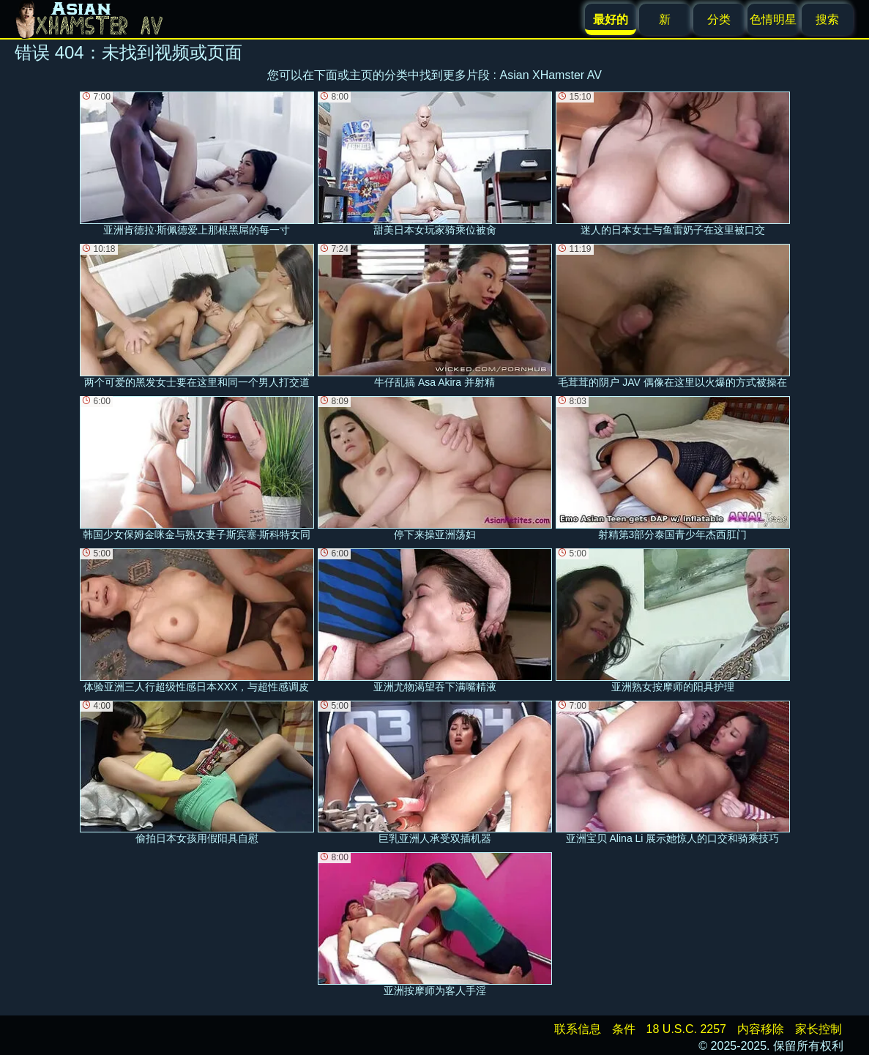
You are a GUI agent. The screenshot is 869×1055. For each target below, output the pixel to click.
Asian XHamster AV (551, 75)
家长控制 (818, 1029)
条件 (623, 1029)
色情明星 (773, 19)
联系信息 (577, 1029)
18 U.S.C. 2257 (686, 1029)
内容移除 (760, 1029)
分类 (719, 19)
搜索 (827, 19)
